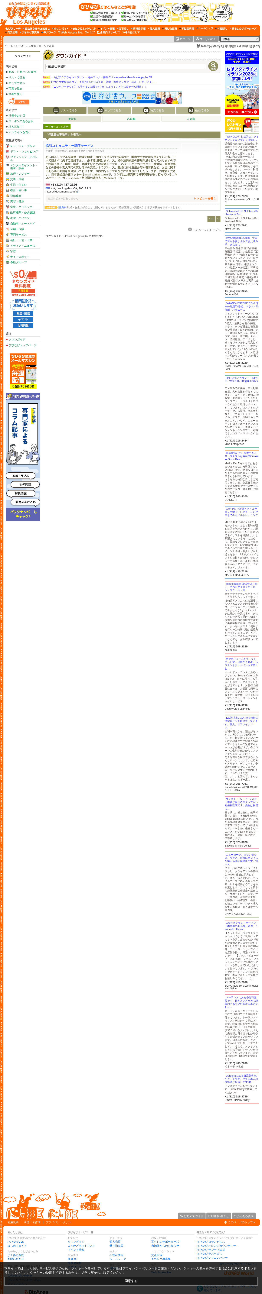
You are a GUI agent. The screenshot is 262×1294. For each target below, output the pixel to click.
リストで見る (17, 77)
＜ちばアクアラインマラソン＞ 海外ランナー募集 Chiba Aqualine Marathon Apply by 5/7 (97, 77)
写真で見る (15, 88)
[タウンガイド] (60, 28)
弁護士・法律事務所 (56, 150)
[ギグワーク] (48, 32)
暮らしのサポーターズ (165, 1241)
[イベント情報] (106, 28)
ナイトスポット (20, 256)
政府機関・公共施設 (22, 212)
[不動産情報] (186, 28)
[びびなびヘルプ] (90, 32)
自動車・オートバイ (22, 223)
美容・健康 (17, 201)
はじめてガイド (17, 1245)
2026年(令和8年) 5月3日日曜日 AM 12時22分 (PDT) (230, 46)
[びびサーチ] (13, 28)
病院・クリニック (21, 207)
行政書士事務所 (77, 150)
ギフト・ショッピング (24, 151)
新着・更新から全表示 (22, 72)
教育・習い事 (18, 190)
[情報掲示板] (138, 28)
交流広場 (156, 1255)
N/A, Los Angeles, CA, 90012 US (70, 188)
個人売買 (115, 1241)
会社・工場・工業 (21, 240)
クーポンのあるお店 (21, 121)
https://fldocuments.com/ (61, 191)
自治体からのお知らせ (165, 1245)
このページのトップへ (242, 1222)
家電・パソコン (20, 218)
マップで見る (17, 83)
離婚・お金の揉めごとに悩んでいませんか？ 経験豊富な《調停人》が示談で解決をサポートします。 (120, 207)
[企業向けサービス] (108, 32)
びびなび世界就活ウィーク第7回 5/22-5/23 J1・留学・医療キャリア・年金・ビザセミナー (98, 82)
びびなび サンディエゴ (211, 1249)
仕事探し (73, 1259)
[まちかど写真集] (29, 32)
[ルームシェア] (204, 28)
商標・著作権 (32, 1222)
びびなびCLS (15, 1241)
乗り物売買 (116, 1245)
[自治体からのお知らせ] (36, 28)
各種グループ (18, 262)
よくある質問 (15, 1255)
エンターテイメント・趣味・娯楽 (24, 166)
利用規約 (13, 1222)
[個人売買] (154, 28)
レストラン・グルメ (22, 146)
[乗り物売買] (169, 28)
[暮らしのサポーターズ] (243, 28)
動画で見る (15, 94)
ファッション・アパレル (24, 158)
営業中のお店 (17, 115)
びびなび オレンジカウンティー (216, 1245)
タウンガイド (23, 56)
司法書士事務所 (96, 150)
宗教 (13, 251)
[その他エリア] (131, 32)
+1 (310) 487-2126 (64, 184)
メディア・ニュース (22, 245)
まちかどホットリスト (81, 1245)
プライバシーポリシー (59, 1222)
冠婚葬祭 (15, 195)
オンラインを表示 (20, 132)
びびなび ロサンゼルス (211, 1241)
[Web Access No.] (70, 32)
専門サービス (18, 234)
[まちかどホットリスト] (83, 28)
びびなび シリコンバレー (212, 1257)
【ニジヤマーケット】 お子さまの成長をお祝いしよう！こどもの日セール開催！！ (95, 86)
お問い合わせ (15, 1259)
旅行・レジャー (20, 173)
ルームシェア (117, 1259)
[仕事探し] (123, 28)
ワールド (10, 46)
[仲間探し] (221, 28)
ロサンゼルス (46, 46)
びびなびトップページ (22, 345)
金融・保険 (17, 229)
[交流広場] (11, 32)
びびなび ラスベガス (209, 1253)
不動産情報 (116, 1255)
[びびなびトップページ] (27, 12)
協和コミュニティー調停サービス (70, 146)
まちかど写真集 (161, 1259)
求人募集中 (15, 126)
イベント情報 (76, 1249)
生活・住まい (18, 184)
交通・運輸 (17, 179)
